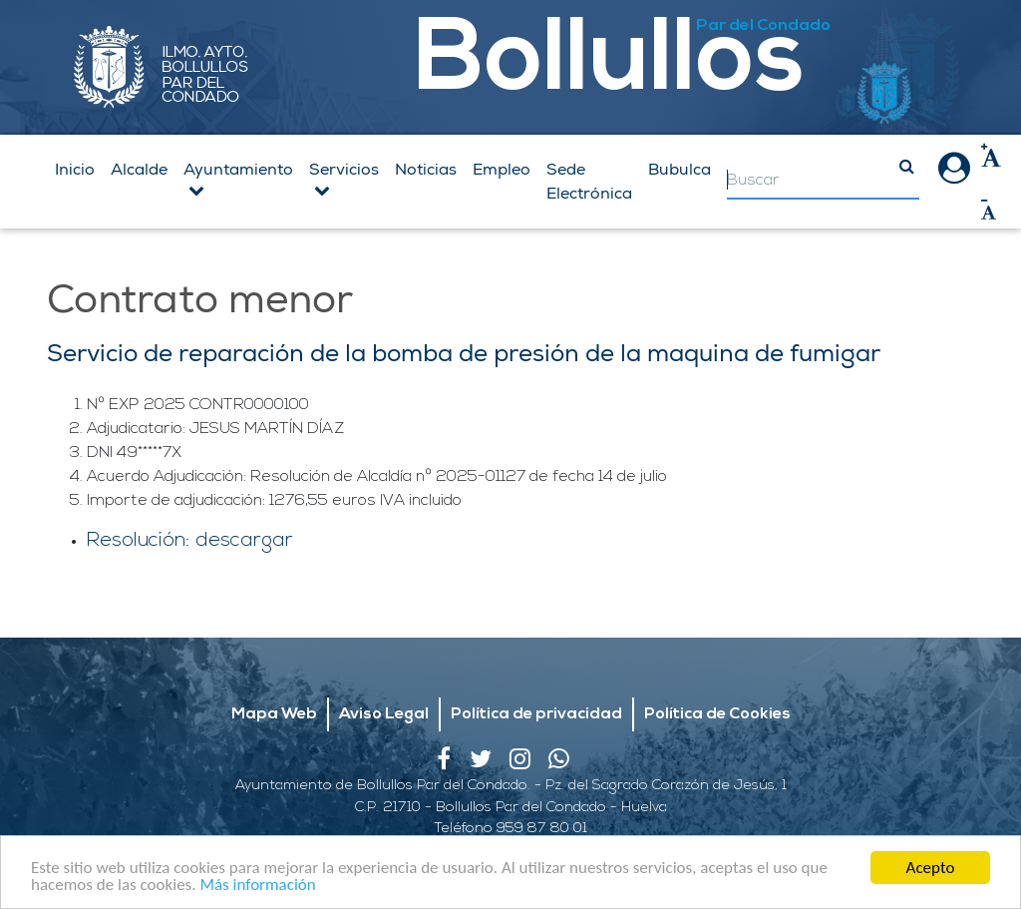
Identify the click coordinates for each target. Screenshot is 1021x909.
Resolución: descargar (190, 541)
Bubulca (679, 170)
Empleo (501, 170)
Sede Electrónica (589, 182)
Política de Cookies (717, 714)
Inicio (75, 170)
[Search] (823, 181)
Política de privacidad (536, 714)
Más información (257, 885)
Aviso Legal (384, 714)
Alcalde (139, 170)
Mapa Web (274, 714)
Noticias (426, 170)
